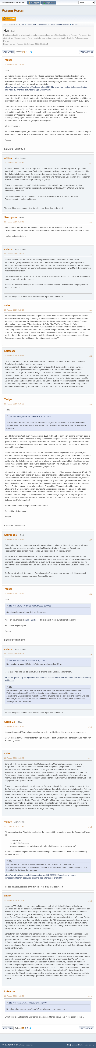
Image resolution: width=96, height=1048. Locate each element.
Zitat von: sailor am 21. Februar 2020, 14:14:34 (28, 1003)
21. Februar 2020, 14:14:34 (14, 900)
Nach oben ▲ (90, 1045)
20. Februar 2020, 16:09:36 (14, 355)
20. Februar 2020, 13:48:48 (14, 222)
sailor (7, 305)
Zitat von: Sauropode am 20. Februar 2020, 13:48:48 (30, 416)
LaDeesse (9, 351)
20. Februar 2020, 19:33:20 (14, 539)
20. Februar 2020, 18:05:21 (14, 404)
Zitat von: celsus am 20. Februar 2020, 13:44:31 (28, 661)
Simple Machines (26, 1045)
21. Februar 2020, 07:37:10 (14, 726)
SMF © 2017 (14, 1045)
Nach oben (8, 1028)
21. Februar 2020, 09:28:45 (14, 758)
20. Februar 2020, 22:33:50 (14, 593)
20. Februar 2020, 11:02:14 (14, 64)
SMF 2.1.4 (5, 1045)
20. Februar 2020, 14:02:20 (14, 254)
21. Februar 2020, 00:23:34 (14, 654)
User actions (87, 52)
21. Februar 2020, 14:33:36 (14, 996)
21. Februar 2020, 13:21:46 (14, 826)
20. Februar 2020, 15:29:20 (14, 310)
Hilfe (68, 1045)
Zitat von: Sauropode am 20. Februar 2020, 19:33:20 (30, 606)
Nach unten (8, 52)
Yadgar (8, 60)
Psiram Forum (13, 10)
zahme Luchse (31, 620)
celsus (8, 158)
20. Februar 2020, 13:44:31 (14, 162)
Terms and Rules (77, 1045)
